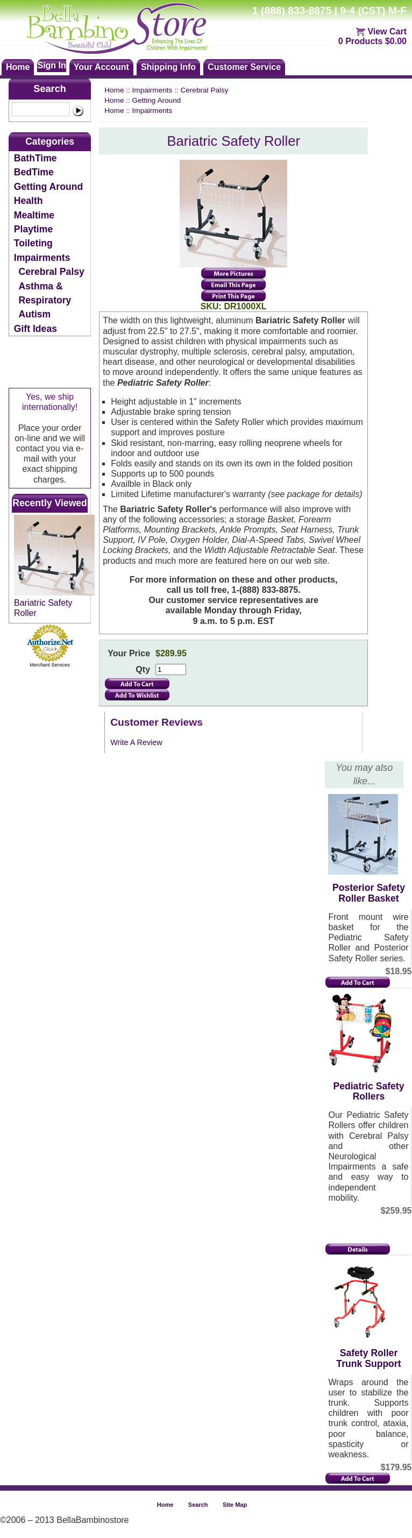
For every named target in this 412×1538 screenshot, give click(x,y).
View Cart (387, 31)
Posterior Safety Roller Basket (368, 892)
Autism (35, 314)
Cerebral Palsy (51, 271)
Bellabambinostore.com (127, 27)
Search (49, 88)
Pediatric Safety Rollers (368, 1091)
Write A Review (136, 742)
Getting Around (48, 186)
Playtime (33, 229)
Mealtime (34, 215)
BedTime (34, 172)
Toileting (33, 243)
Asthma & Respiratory (45, 293)
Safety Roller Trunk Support (368, 1358)
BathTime (35, 158)
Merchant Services (50, 665)
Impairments (42, 257)
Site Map (235, 1504)
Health (28, 200)
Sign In (51, 65)
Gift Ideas (35, 328)
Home (114, 90)
